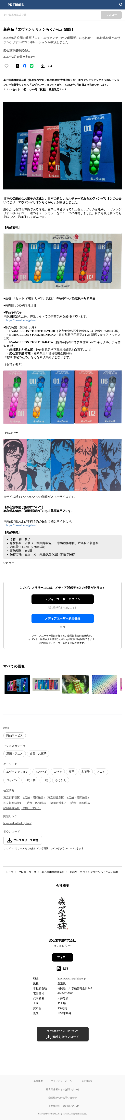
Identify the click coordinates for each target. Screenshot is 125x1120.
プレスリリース (27, 872)
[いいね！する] (6, 66)
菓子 (71, 771)
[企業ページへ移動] (62, 914)
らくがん (60, 780)
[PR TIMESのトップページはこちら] (16, 4)
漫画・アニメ (14, 753)
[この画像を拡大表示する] (17, 684)
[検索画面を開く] (121, 4)
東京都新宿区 (11, 797)
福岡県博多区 (58, 802)
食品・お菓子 (38, 753)
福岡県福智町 (11, 808)
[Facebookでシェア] (24, 66)
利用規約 (87, 1081)
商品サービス (14, 735)
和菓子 (85, 771)
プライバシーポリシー (62, 1081)
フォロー (62, 957)
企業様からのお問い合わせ (62, 1097)
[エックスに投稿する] (17, 66)
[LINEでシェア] (32, 66)
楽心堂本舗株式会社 (53, 872)
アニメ (101, 771)
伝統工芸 (29, 780)
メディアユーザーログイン (62, 599)
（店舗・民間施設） (33, 797)
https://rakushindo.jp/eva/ (21, 320)
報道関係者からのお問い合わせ (62, 1089)
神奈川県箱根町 (13, 802)
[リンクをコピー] (50, 66)
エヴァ (58, 771)
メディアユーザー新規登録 (62, 618)
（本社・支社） (31, 808)
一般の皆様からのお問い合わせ (62, 1106)
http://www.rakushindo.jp (71, 978)
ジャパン (11, 780)
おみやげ (40, 771)
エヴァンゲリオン (17, 771)
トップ (9, 872)
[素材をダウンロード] (43, 66)
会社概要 (38, 1081)
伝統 (45, 780)
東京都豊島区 (55, 797)
